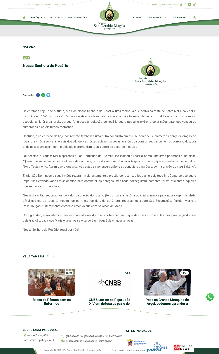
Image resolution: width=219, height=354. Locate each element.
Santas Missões (77, 17)
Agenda (136, 17)
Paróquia (37, 17)
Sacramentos (157, 17)
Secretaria (179, 17)
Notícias (55, 17)
